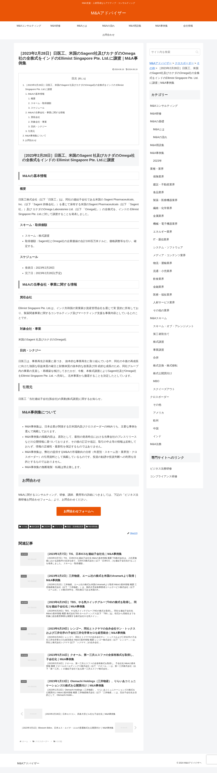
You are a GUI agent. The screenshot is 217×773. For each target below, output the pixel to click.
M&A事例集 (92, 529)
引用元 (32, 133)
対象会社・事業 (39, 123)
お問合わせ (31, 143)
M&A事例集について (36, 138)
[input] (174, 52)
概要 (33, 99)
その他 (23, 529)
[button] (197, 52)
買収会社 (36, 118)
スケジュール (38, 109)
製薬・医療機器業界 (74, 529)
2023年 (46, 529)
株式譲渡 (34, 529)
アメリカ (57, 529)
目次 (74, 78)
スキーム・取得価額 (42, 104)
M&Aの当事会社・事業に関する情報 (47, 114)
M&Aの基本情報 (37, 94)
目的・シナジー (39, 128)
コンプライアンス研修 (163, 476)
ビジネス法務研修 (161, 468)
